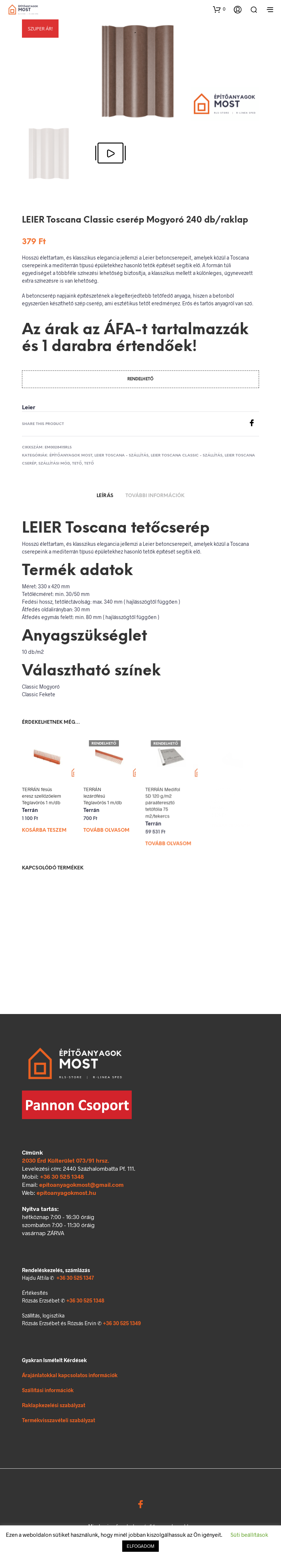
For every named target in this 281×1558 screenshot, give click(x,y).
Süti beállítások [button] (249, 1534)
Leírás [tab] (105, 495)
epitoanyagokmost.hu (66, 1192)
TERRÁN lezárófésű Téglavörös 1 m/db (103, 795)
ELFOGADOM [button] (140, 1546)
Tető (77, 464)
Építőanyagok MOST (70, 456)
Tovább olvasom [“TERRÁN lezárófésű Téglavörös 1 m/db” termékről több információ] (107, 827)
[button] (219, 9)
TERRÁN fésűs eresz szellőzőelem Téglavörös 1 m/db (41, 795)
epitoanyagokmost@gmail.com (81, 1184)
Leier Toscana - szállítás (121, 456)
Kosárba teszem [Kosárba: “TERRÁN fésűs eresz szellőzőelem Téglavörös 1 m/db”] (44, 830)
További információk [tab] (154, 495)
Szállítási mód (54, 464)
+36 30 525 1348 (62, 1176)
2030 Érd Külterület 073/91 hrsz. (65, 1160)
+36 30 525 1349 (122, 1323)
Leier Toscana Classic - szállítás (186, 456)
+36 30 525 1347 (75, 1278)
